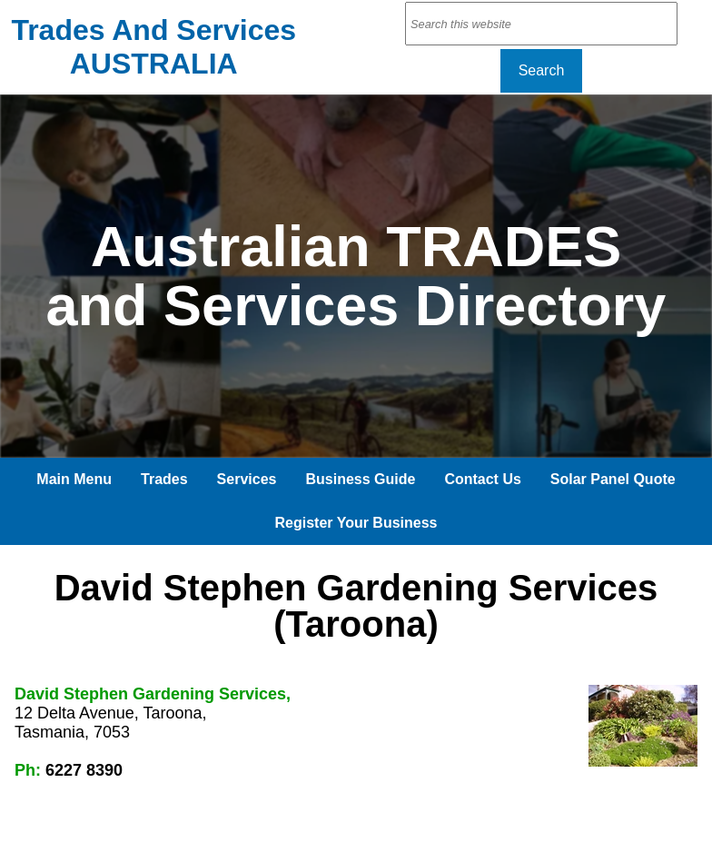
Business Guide (360, 479)
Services (247, 479)
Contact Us (482, 479)
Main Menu (74, 479)
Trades (164, 479)
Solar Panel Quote (613, 479)
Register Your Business (355, 522)
